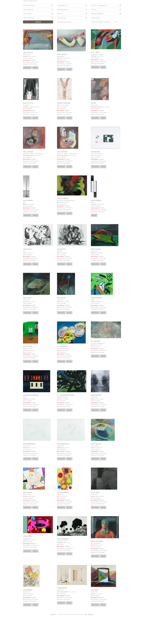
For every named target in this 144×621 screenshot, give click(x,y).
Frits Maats (27, 492)
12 (70, 614)
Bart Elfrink (96, 249)
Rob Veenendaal (29, 444)
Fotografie (60, 542)
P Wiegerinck (62, 588)
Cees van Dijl (28, 52)
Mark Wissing (96, 395)
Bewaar (35, 67)
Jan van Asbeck (63, 492)
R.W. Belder (95, 341)
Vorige (53, 614)
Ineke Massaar (96, 298)
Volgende (90, 614)
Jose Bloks (27, 249)
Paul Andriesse (63, 539)
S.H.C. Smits (95, 52)
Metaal (25, 204)
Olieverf (59, 202)
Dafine (93, 103)
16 (81, 614)
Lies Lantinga (28, 152)
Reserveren (27, 67)
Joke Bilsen (95, 152)
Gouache (25, 56)
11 (67, 614)
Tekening (93, 56)
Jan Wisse (94, 590)
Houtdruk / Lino (27, 106)
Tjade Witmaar (62, 198)
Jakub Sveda (27, 536)
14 (75, 614)
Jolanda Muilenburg (31, 395)
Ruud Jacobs (28, 346)
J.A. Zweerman (62, 346)
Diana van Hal (28, 103)
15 (79, 614)
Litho (58, 106)
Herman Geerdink (63, 103)
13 (73, 614)
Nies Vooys (27, 298)
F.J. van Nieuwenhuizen (65, 395)
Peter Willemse (97, 541)
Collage (25, 540)
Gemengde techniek (96, 106)
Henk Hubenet (96, 200)
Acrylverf (93, 204)
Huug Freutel (96, 444)
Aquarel (93, 345)
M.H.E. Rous (95, 492)
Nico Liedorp (28, 200)
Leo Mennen (27, 590)
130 (85, 614)
